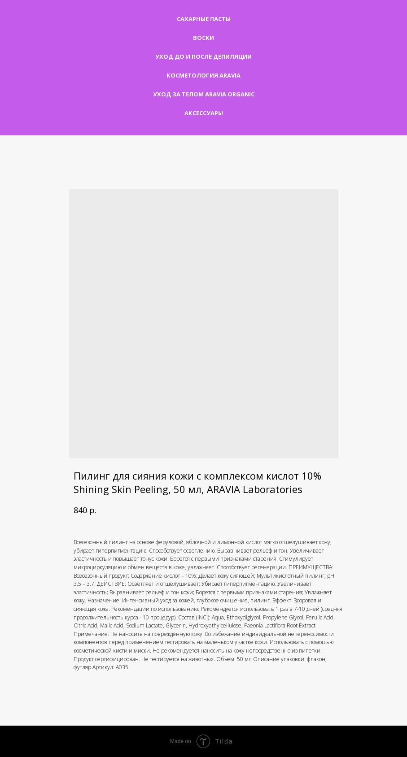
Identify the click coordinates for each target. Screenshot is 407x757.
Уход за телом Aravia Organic (203, 94)
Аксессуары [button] (203, 113)
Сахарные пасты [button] (204, 19)
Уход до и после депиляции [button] (203, 56)
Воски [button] (203, 38)
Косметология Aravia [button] (203, 75)
